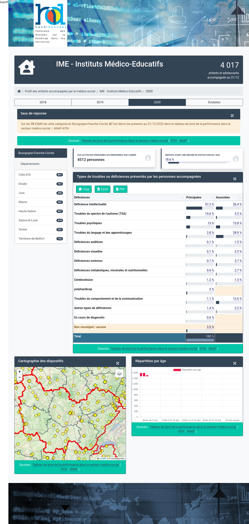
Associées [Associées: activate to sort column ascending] (223, 197)
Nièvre (41, 202)
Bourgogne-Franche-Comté (36, 153)
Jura (41, 193)
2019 (100, 102)
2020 (157, 102)
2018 (43, 102)
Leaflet (101, 458)
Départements (30, 164)
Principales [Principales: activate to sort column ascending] (193, 197)
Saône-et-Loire (41, 220)
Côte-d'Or (41, 174)
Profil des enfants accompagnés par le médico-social (60, 91)
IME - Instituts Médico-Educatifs (120, 91)
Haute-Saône (41, 211)
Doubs (41, 184)
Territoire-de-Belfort (41, 238)
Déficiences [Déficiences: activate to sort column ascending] (82, 197)
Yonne (41, 229)
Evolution (214, 102)
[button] (19, 372)
